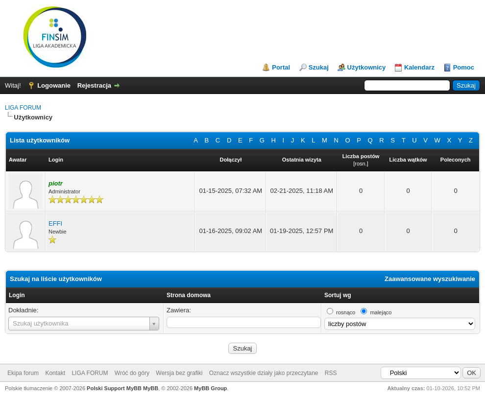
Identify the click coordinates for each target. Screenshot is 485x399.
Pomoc (463, 67)
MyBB (150, 388)
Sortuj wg (337, 295)
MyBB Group (210, 388)
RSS (331, 373)
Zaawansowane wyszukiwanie (430, 278)
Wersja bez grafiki (179, 373)
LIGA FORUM (23, 107)
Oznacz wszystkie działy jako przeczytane (263, 373)
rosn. (360, 163)
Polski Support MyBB (114, 388)
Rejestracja (94, 85)
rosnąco (345, 312)
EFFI (55, 223)
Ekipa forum (23, 373)
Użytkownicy (366, 67)
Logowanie (54, 85)
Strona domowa (189, 295)
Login (17, 295)
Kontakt (55, 373)
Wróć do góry (132, 373)
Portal (281, 67)
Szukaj (319, 67)
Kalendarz (419, 67)
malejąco (380, 312)
